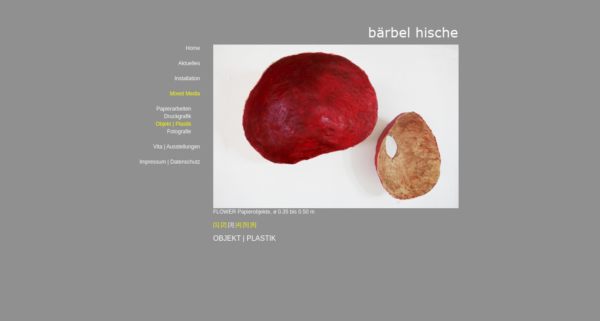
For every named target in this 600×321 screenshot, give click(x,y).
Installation (187, 78)
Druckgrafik (177, 116)
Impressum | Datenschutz (170, 162)
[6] (253, 225)
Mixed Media (185, 94)
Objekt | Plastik (173, 124)
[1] (216, 225)
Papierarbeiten (173, 109)
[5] (245, 225)
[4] (238, 225)
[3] (231, 225)
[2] (223, 225)
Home (193, 48)
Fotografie (179, 131)
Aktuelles (189, 63)
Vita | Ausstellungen (176, 147)
